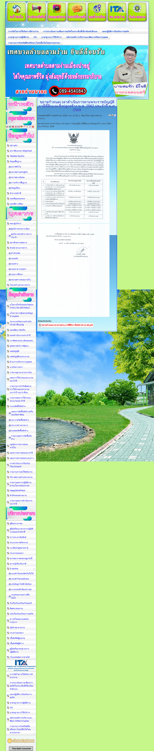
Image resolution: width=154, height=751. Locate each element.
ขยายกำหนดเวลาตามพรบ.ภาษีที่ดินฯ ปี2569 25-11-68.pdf (67, 325)
